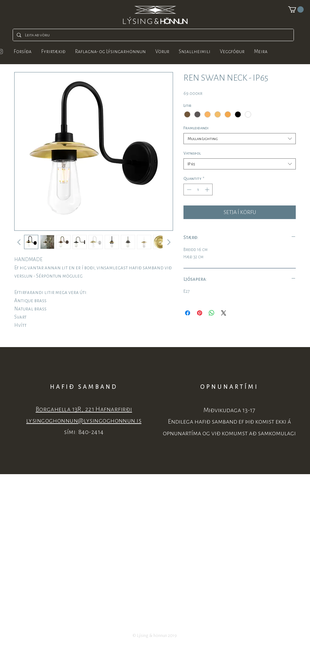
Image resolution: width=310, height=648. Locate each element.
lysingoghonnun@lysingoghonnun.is (83, 420)
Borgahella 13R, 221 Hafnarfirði (84, 409)
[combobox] (239, 138)
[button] (296, 9)
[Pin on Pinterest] (199, 313)
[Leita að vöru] (152, 35)
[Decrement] (188, 189)
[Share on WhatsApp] (211, 313)
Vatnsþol (192, 153)
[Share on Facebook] (187, 313)
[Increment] (208, 189)
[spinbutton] (198, 189)
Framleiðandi (195, 128)
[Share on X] (223, 313)
